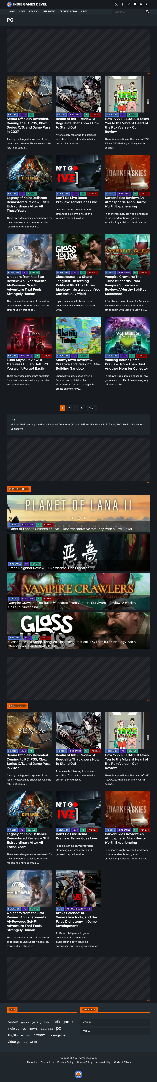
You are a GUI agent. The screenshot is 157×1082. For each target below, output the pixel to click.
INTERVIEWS (49, 11)
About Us (32, 1062)
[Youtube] (135, 4)
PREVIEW (92, 194)
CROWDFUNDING (68, 11)
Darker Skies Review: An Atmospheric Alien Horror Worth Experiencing (125, 202)
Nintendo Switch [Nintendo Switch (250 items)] (47, 1029)
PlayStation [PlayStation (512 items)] (15, 1035)
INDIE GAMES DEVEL (30, 4)
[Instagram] (129, 4)
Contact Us (47, 1062)
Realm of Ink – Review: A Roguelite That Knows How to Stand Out (77, 123)
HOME (12, 11)
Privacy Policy (65, 1062)
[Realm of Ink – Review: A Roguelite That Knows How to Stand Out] (78, 94)
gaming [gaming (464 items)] (36, 1022)
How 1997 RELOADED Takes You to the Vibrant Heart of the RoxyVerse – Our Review (127, 125)
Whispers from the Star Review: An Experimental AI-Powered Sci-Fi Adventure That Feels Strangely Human (27, 285)
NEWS (22, 11)
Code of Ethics (122, 1062)
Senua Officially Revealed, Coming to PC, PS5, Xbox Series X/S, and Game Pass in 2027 (29, 125)
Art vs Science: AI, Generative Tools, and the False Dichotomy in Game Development (76, 919)
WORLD (87, 1022)
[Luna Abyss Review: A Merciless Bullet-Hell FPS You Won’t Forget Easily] (29, 335)
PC (31, 115)
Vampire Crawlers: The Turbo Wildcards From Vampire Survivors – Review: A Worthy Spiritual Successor (126, 285)
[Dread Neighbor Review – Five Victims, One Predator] (78, 552)
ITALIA (86, 1031)
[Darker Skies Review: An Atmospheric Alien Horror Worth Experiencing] (127, 173)
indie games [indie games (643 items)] (17, 1028)
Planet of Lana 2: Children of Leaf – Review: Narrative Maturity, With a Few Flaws (70, 529)
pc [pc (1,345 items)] (58, 1028)
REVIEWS (33, 11)
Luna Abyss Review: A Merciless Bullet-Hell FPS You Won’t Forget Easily (27, 364)
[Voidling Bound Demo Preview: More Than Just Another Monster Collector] (127, 335)
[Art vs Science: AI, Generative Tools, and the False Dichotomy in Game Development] (78, 888)
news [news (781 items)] (33, 1028)
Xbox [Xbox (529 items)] (33, 1042)
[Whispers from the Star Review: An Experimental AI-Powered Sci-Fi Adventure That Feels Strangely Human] (29, 252)
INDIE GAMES (75, 115)
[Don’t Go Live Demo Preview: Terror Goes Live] (78, 173)
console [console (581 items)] (13, 1022)
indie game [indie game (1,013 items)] (62, 1021)
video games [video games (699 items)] (17, 1042)
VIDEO (84, 11)
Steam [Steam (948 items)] (40, 1035)
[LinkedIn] (147, 4)
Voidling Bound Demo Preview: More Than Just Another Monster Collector (126, 364)
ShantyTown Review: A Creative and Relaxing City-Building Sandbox (78, 364)
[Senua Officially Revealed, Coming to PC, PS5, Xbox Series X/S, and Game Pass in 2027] (29, 94)
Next (91, 408)
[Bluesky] (141, 4)
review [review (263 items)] (28, 1036)
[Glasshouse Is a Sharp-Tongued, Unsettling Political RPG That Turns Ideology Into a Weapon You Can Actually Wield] (78, 252)
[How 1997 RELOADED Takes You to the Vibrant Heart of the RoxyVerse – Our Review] (127, 94)
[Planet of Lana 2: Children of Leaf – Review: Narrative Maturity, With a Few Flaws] (78, 513)
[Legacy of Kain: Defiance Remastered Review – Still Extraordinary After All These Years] (29, 173)
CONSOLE (12, 115)
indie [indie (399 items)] (47, 1022)
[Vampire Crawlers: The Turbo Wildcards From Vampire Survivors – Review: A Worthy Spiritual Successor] (127, 252)
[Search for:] (147, 12)
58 (82, 408)
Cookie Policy (84, 1062)
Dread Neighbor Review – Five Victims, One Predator (48, 568)
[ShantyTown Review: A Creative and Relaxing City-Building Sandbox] (78, 335)
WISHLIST (93, 273)
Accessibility (103, 1062)
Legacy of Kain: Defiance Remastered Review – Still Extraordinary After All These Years (28, 204)
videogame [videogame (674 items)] (57, 1035)
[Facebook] (123, 4)
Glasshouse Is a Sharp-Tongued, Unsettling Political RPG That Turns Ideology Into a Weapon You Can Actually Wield (78, 285)
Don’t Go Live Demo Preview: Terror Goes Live (76, 200)
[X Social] (116, 4)
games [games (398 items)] (25, 1022)
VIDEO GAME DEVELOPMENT (79, 909)
